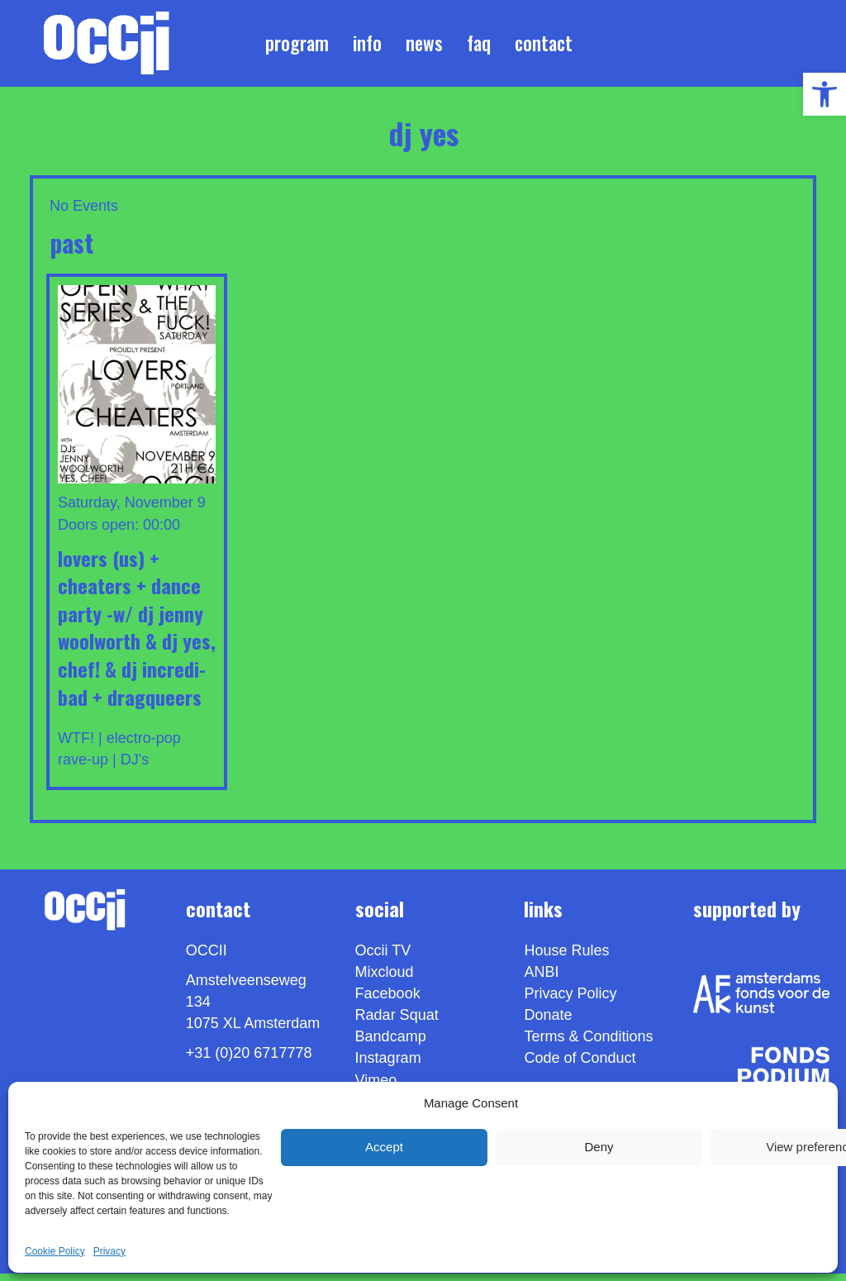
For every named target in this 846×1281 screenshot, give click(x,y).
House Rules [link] (566, 958)
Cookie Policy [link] (55, 1251)
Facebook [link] (388, 1001)
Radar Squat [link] (397, 1022)
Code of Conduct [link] (579, 1065)
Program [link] (297, 46)
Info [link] (367, 46)
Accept (384, 1147)
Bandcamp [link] (390, 1044)
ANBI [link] (541, 979)
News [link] (424, 46)
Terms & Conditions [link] (588, 1044)
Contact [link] (544, 46)
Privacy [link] (109, 1251)
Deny (598, 1147)
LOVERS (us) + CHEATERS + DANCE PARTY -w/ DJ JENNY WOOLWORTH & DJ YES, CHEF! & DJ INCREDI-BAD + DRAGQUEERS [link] (137, 634)
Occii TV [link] (383, 958)
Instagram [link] (388, 1065)
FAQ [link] (479, 46)
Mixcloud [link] (384, 979)
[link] (824, 94)
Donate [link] (548, 1022)
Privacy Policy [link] (570, 1001)
